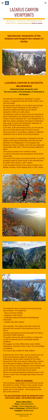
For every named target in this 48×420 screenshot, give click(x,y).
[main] (24, 15)
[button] (2, 3)
